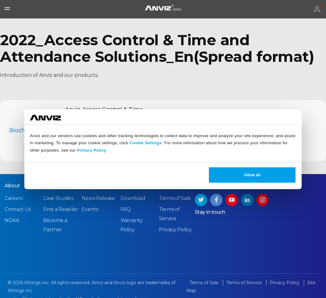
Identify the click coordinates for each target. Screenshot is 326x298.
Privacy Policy (91, 150)
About (12, 186)
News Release (98, 198)
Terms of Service (244, 282)
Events (90, 209)
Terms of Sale (175, 198)
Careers (14, 198)
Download (132, 198)
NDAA (12, 220)
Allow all (252, 175)
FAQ (125, 209)
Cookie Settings (145, 143)
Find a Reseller (60, 209)
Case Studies (58, 198)
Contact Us (18, 209)
